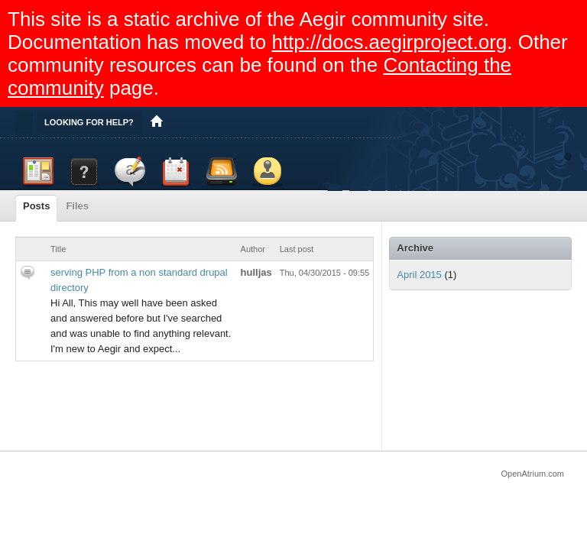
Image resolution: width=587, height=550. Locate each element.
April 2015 (419, 274)
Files (77, 206)
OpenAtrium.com (532, 473)
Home (156, 122)
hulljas (256, 272)
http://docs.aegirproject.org (389, 42)
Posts (36, 206)
